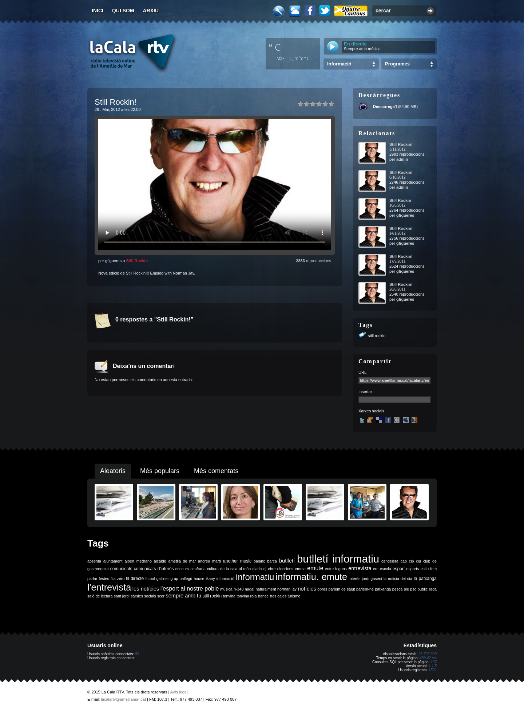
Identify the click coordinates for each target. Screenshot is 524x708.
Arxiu (151, 10)
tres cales (278, 596)
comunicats (121, 568)
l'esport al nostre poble (189, 588)
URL (362, 372)
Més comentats (216, 471)
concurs (182, 569)
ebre (271, 569)
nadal (249, 589)
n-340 (238, 589)
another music (237, 561)
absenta (94, 561)
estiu (425, 569)
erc (375, 569)
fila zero (117, 578)
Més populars (159, 471)
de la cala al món (235, 569)
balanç (259, 561)
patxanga (383, 589)
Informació (339, 64)
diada (257, 569)
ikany (210, 578)
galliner (162, 578)
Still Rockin (137, 261)
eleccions (285, 569)
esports (412, 569)
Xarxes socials (371, 411)
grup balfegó (181, 578)
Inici (97, 10)
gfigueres (405, 215)
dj (264, 569)
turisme (294, 596)
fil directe (135, 578)
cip (411, 561)
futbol (150, 578)
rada (433, 589)
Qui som (123, 10)
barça (272, 561)
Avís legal (179, 692)
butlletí (287, 561)
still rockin (376, 335)
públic (422, 589)
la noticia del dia (398, 578)
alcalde (160, 561)
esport (399, 568)
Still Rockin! (401, 144)
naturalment (265, 589)
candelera (389, 561)
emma (300, 569)
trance (263, 596)
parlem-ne (365, 589)
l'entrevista (109, 587)
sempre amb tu (183, 596)
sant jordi (122, 596)
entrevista (360, 568)
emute (315, 568)
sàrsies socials (143, 596)
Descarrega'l (385, 106)
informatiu (255, 577)
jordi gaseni (372, 578)
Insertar (365, 391)
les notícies (145, 589)
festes (104, 578)
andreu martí (209, 561)
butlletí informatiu (338, 559)
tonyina (229, 596)
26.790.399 (427, 654)
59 (137, 654)
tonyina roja (247, 596)
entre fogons (336, 569)
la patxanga (425, 578)
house (199, 578)
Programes (397, 64)
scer (160, 596)
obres (322, 589)
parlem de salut (341, 589)
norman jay (287, 589)
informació (225, 578)
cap (404, 561)
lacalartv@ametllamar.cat (123, 699)
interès (354, 578)
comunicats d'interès (154, 568)
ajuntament (113, 561)
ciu (418, 561)
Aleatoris (113, 471)
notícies (307, 589)
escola (385, 569)
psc (413, 589)
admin (402, 159)
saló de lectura (99, 596)
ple (406, 589)
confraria (197, 569)
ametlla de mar (182, 561)
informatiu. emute (312, 577)
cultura (213, 569)
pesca (397, 589)
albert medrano (138, 561)
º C (275, 47)
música (226, 589)
